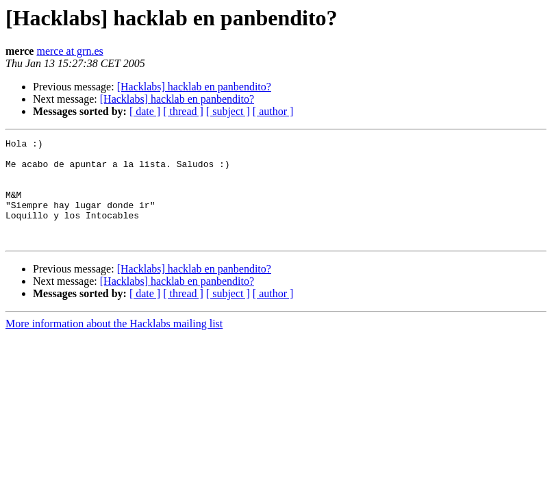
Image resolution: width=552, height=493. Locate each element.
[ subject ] (228, 111)
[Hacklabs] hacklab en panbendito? (194, 86)
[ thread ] (183, 111)
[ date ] (144, 111)
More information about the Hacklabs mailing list (114, 344)
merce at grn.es (69, 51)
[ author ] (273, 111)
